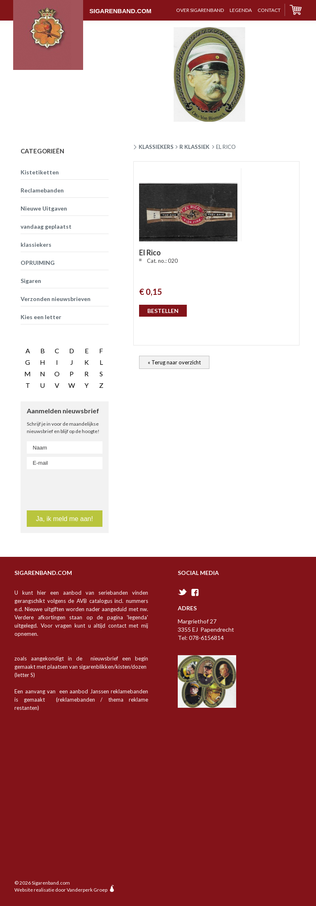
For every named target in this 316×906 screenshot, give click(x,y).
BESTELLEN (163, 310)
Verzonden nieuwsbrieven (56, 298)
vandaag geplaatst (46, 226)
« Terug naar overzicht (174, 362)
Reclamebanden (42, 190)
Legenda (241, 10)
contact (269, 10)
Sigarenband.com (82, 7)
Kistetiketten (40, 172)
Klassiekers (156, 147)
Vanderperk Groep (87, 890)
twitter (182, 592)
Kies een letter (41, 316)
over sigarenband (200, 10)
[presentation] (76, 488)
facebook (195, 592)
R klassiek (194, 147)
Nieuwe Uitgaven (44, 208)
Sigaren (31, 280)
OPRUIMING (38, 262)
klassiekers (36, 244)
